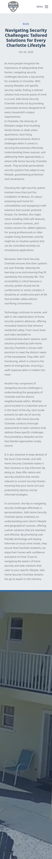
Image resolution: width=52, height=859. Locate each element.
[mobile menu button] (46, 6)
